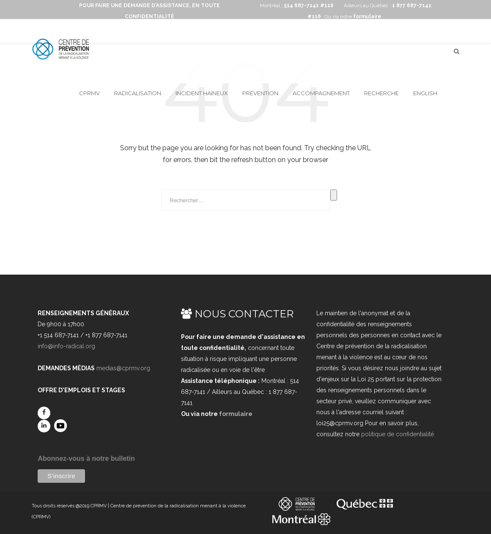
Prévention (260, 93)
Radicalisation (137, 93)
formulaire (235, 413)
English (425, 93)
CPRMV (89, 93)
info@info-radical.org (66, 346)
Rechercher (333, 195)
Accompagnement (321, 93)
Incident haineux (202, 93)
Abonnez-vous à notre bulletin (86, 458)
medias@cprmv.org (123, 368)
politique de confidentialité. (398, 434)
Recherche (381, 93)
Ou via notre (352, 16)
